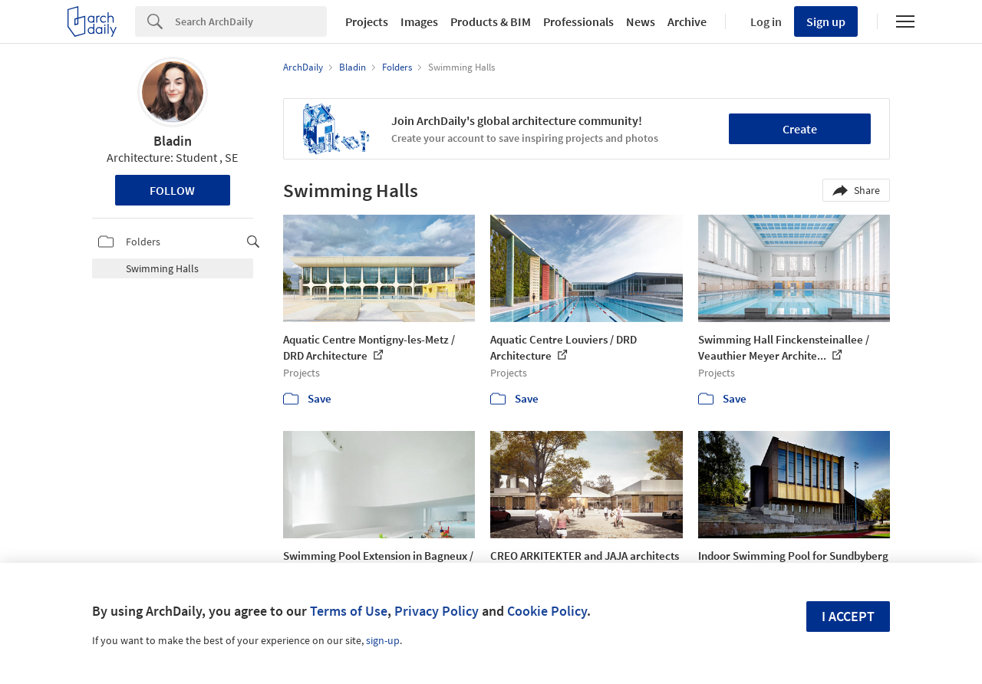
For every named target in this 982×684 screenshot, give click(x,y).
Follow (172, 190)
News (640, 21)
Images (419, 21)
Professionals (578, 21)
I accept (848, 616)
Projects (366, 21)
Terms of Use (348, 611)
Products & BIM (490, 21)
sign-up (383, 640)
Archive (687, 21)
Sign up (825, 21)
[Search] (251, 21)
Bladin (172, 141)
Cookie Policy (547, 611)
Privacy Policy (436, 611)
